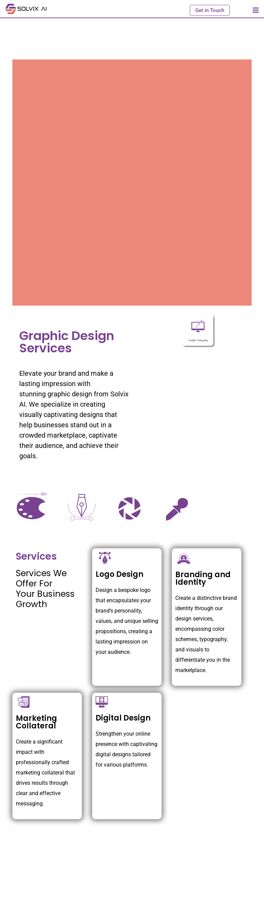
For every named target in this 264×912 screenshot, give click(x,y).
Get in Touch (209, 10)
